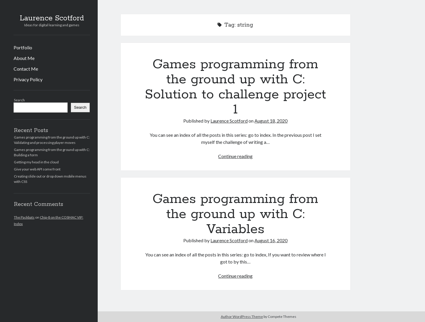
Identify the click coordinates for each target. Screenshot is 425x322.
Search (19, 100)
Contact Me (26, 68)
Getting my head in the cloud (36, 162)
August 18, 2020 (270, 120)
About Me (24, 58)
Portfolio (23, 47)
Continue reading (235, 156)
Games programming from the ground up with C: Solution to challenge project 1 (235, 87)
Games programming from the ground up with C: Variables (235, 214)
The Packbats (24, 217)
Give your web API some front (37, 169)
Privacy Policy (28, 79)
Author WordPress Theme (242, 316)
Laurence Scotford (52, 18)
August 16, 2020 (270, 240)
